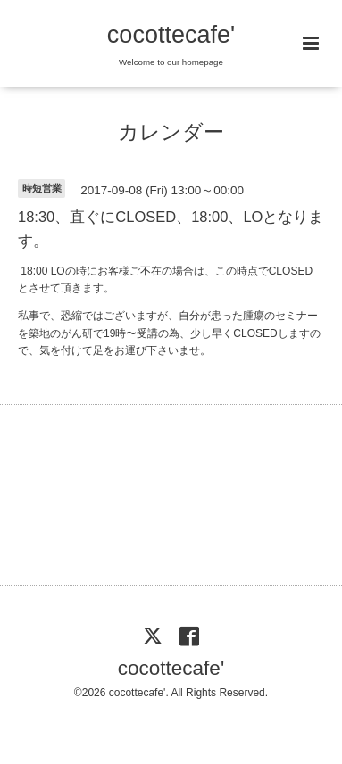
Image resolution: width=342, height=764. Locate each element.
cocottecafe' (171, 34)
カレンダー (171, 132)
